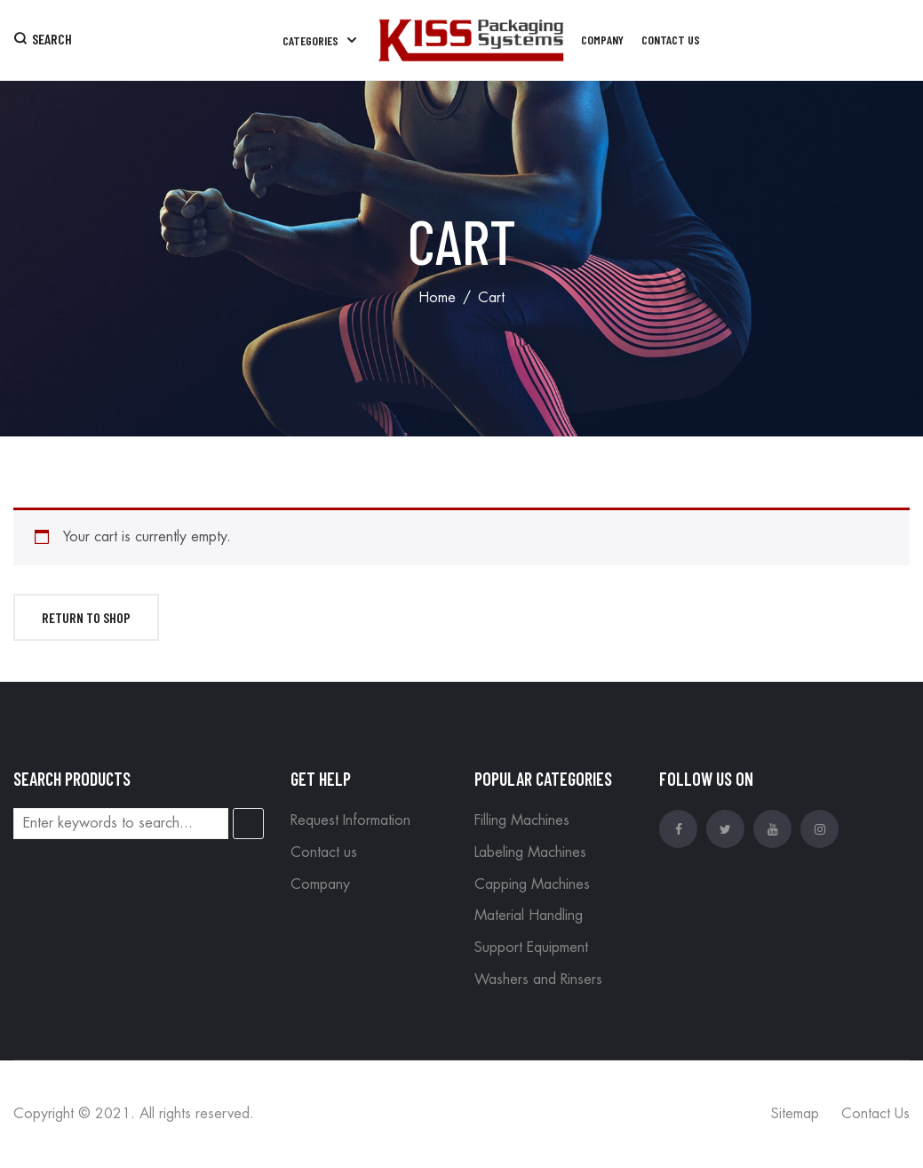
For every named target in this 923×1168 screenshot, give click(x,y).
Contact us (323, 852)
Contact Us (875, 1114)
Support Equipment (531, 947)
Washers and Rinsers (538, 979)
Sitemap (795, 1114)
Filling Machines (521, 820)
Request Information (350, 820)
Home (437, 298)
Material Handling (528, 915)
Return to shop (86, 617)
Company (320, 884)
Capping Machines (532, 884)
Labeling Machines (530, 852)
